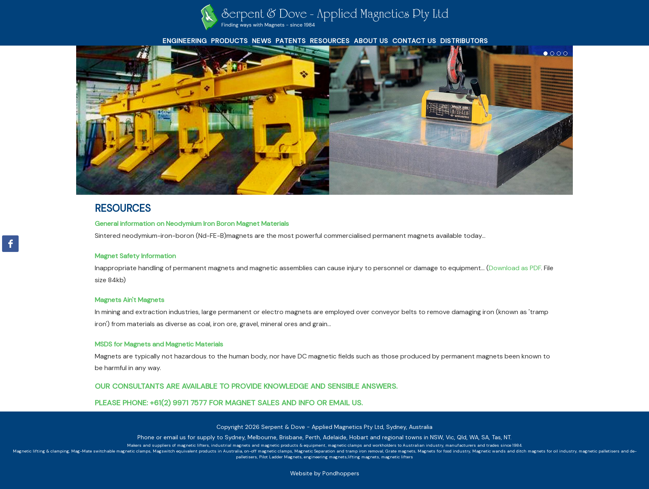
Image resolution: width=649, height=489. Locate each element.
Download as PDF (515, 268)
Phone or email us (161, 437)
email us (345, 403)
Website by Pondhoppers (324, 473)
